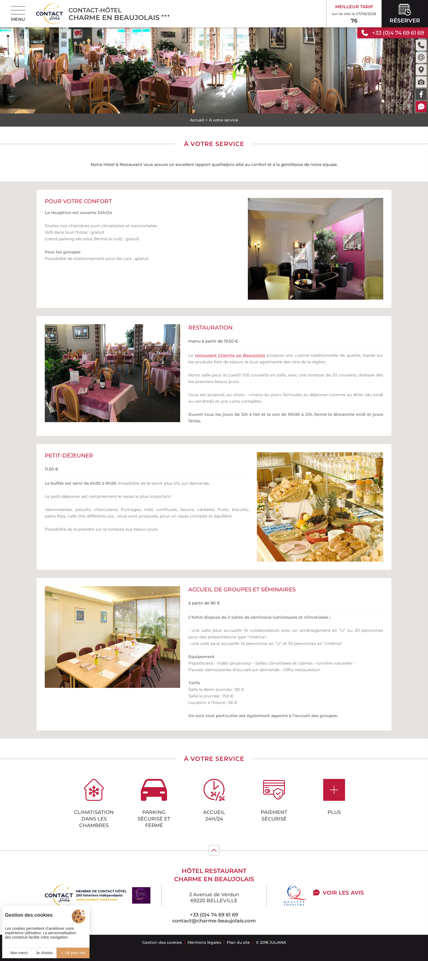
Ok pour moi (73, 953)
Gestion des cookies (162, 942)
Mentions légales (204, 942)
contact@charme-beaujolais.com (214, 921)
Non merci (17, 953)
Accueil (197, 120)
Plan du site (238, 942)
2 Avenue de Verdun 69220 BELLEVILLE (214, 898)
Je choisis (44, 953)
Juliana (277, 942)
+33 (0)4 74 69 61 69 (214, 915)
